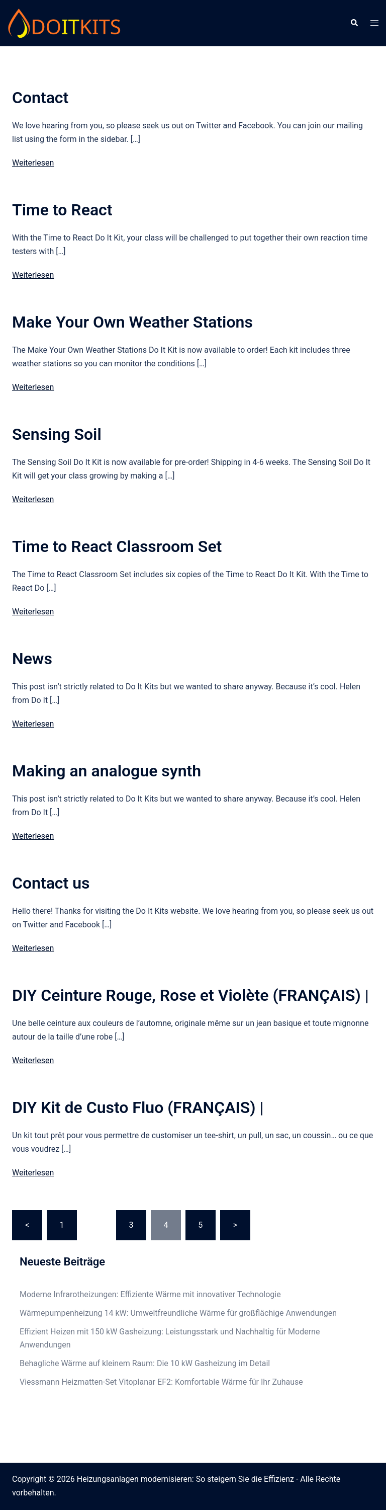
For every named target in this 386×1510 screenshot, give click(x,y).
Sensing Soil (57, 434)
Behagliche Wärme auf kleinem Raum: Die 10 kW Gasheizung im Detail (145, 1363)
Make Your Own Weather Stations (132, 322)
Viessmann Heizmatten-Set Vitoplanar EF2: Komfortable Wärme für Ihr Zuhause (161, 1382)
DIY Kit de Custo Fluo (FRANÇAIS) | (137, 1107)
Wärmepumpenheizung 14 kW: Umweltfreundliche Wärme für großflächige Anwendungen (178, 1313)
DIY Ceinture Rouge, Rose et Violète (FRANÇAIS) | (190, 995)
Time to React (62, 209)
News (32, 658)
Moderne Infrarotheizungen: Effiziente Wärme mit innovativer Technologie (150, 1294)
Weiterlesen (33, 163)
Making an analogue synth (106, 770)
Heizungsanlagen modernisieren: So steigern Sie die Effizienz (185, 1479)
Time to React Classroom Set (117, 546)
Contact (40, 97)
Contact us (51, 883)
